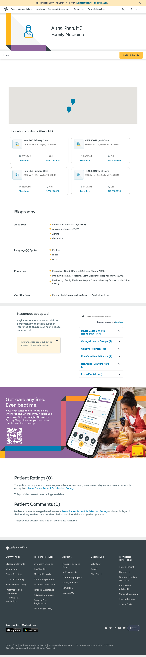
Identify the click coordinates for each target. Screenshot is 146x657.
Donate (94, 571)
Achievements (69, 574)
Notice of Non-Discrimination (33, 647)
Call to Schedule (131, 57)
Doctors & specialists (21, 11)
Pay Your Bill (40, 571)
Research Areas (127, 601)
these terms (119, 324)
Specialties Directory (16, 586)
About (21, 56)
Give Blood (96, 576)
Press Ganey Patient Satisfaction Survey (51, 489)
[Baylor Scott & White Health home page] (6, 11)
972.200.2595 (114, 162)
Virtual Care (12, 571)
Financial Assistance (44, 591)
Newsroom (67, 589)
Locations (40, 11)
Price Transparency (44, 581)
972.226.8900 (53, 162)
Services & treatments (59, 11)
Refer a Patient (126, 568)
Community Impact (72, 579)
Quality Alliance (70, 584)
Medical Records (42, 576)
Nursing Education (128, 595)
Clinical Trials (125, 606)
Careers (123, 574)
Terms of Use (11, 647)
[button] (73, 103)
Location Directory (15, 581)
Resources (79, 11)
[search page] (124, 11)
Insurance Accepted (44, 586)
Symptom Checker (43, 565)
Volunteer (96, 565)
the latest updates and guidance (91, 3)
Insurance (34, 56)
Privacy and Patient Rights (61, 647)
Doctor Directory (14, 576)
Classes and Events (15, 565)
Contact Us (68, 594)
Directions (24, 162)
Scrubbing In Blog (43, 610)
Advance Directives (43, 596)
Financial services (96, 11)
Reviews (48, 56)
